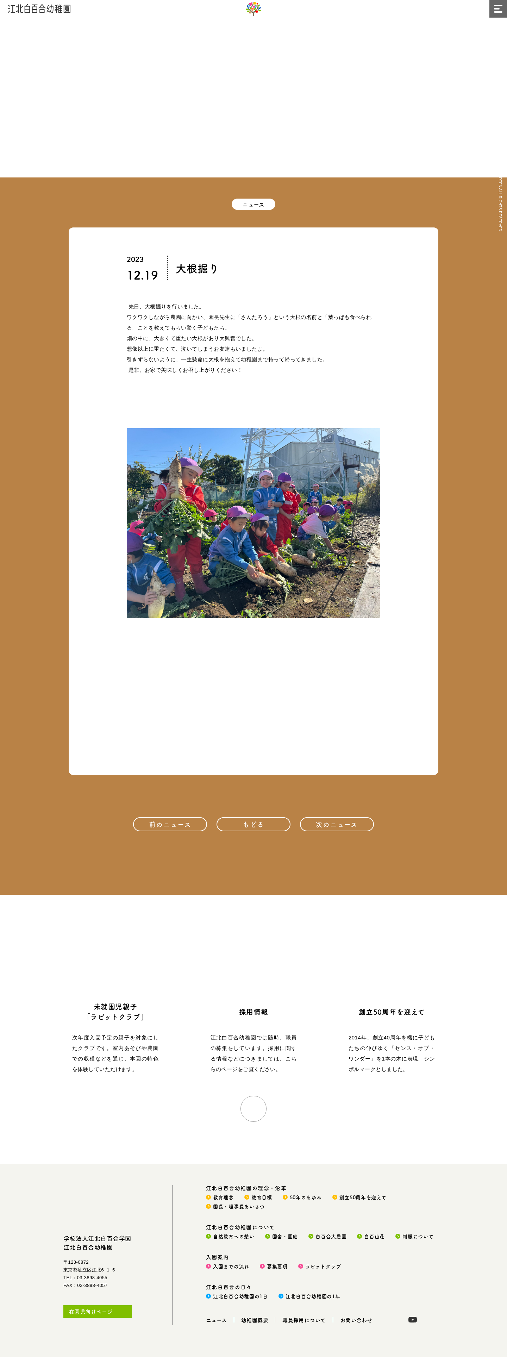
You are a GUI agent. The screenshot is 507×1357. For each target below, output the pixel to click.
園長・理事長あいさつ (239, 1206)
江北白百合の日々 (229, 1286)
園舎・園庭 (285, 1236)
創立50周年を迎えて (392, 1012)
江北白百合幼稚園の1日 (240, 1296)
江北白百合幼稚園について (240, 1227)
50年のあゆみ (306, 1197)
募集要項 (277, 1266)
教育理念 (223, 1197)
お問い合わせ (356, 1320)
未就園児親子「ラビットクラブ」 (115, 1011)
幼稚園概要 (254, 1320)
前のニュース (170, 824)
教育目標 (261, 1197)
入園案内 (217, 1257)
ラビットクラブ (323, 1266)
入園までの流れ (231, 1266)
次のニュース (336, 824)
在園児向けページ (91, 1311)
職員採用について (304, 1320)
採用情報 (253, 1012)
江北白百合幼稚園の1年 (313, 1296)
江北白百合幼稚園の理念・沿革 (246, 1188)
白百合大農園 (330, 1236)
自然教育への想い (234, 1236)
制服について (417, 1236)
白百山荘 (374, 1236)
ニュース (216, 1320)
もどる (253, 824)
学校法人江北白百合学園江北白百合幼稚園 (97, 1242)
